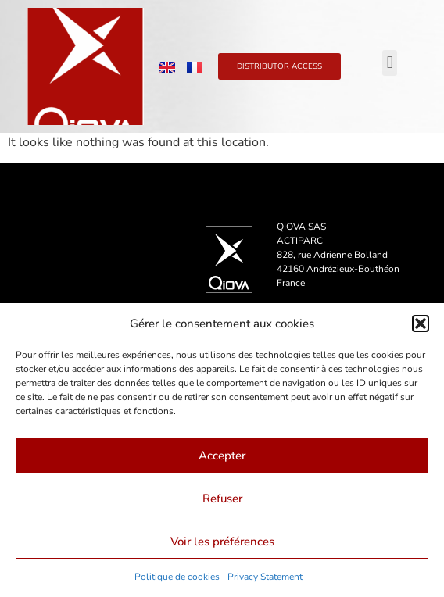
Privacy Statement (265, 576)
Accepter (222, 455)
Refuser (222, 498)
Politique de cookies (177, 576)
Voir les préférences (222, 541)
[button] (420, 323)
